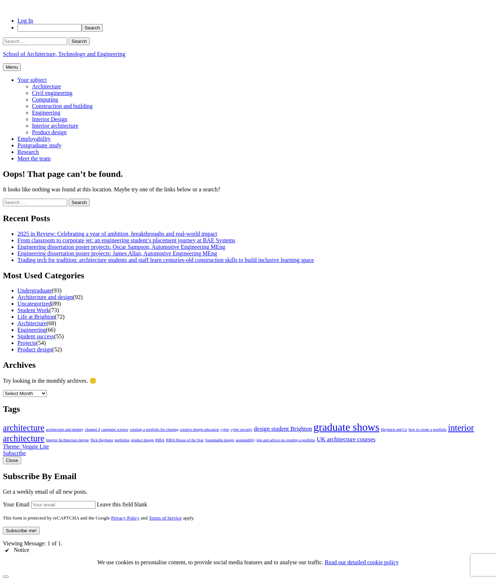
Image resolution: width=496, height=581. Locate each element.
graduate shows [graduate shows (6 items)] (346, 427)
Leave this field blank (122, 504)
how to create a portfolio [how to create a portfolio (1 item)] (427, 429)
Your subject (32, 80)
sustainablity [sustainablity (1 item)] (245, 440)
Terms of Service (165, 518)
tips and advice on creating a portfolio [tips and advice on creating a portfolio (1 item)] (286, 440)
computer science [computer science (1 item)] (114, 429)
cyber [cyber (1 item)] (224, 429)
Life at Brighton (36, 317)
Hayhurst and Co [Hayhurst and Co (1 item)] (394, 429)
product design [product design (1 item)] (142, 440)
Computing (45, 99)
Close (12, 460)
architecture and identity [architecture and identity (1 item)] (65, 429)
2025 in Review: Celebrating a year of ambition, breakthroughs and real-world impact (117, 234)
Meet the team (34, 158)
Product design (49, 132)
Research (28, 152)
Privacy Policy (125, 518)
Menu (12, 67)
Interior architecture (55, 126)
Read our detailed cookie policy (362, 562)
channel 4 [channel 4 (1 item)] (92, 429)
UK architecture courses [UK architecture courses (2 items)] (346, 439)
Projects (26, 343)
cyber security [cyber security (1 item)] (241, 429)
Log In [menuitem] (25, 20)
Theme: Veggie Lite (26, 446)
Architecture (46, 86)
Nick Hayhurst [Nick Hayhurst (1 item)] (101, 440)
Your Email (16, 504)
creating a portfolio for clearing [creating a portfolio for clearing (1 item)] (154, 429)
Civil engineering (52, 93)
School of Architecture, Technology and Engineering (64, 54)
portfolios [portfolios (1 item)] (121, 440)
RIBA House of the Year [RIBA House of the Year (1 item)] (185, 440)
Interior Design (49, 119)
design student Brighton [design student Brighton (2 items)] (283, 428)
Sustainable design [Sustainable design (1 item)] (219, 440)
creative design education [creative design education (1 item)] (199, 429)
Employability (34, 139)
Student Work (33, 310)
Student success (35, 336)
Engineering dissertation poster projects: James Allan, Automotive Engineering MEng (117, 253)
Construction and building (62, 106)
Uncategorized (34, 304)
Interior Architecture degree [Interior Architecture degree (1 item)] (67, 440)
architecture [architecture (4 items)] (23, 428)
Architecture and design (45, 297)
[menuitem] (255, 28)
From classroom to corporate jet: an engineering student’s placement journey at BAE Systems (126, 240)
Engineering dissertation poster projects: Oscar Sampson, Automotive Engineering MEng (121, 247)
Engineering (46, 113)
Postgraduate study (39, 145)
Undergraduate (34, 290)
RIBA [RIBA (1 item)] (159, 440)
